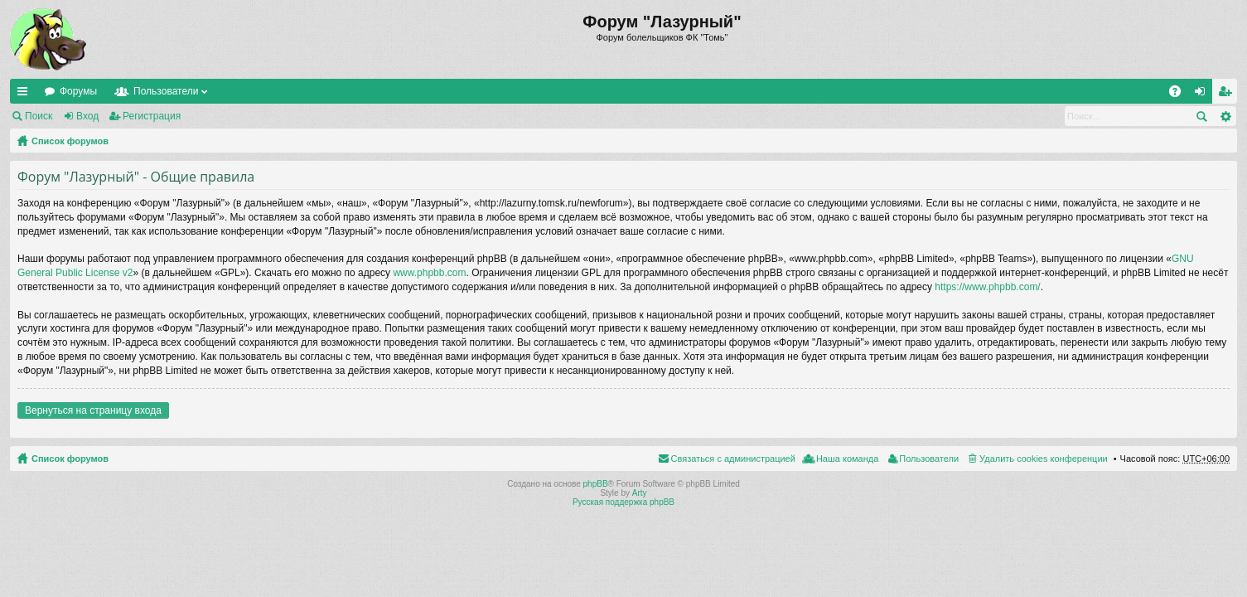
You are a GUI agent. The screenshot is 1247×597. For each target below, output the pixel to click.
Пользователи (165, 91)
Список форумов (70, 141)
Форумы (78, 91)
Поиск (38, 116)
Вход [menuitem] (1203, 94)
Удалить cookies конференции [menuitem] (1043, 459)
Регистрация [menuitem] (1228, 94)
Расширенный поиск (1225, 116)
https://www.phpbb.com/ (987, 287)
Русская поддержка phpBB (623, 502)
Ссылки (26, 94)
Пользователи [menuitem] (929, 459)
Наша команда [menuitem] (847, 459)
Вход (87, 116)
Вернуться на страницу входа (93, 410)
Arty (639, 493)
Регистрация (152, 116)
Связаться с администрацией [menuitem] (733, 459)
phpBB (595, 483)
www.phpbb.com (429, 273)
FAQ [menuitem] (1180, 94)
